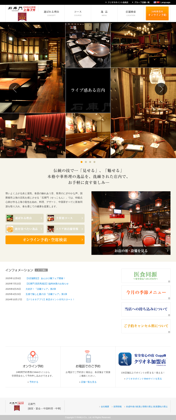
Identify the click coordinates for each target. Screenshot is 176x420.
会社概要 (105, 406)
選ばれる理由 (51, 13)
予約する (33, 382)
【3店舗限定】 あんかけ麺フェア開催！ (45, 278)
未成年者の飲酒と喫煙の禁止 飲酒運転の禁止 (147, 406)
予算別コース (78, 13)
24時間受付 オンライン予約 (157, 13)
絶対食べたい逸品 (104, 13)
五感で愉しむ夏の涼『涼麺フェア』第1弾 (46, 294)
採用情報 (117, 406)
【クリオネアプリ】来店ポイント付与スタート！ (50, 299)
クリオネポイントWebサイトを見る (144, 378)
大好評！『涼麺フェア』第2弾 (41, 289)
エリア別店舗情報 (131, 13)
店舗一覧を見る (89, 382)
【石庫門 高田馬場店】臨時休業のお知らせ (47, 283)
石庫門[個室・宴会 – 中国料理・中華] (44, 406)
